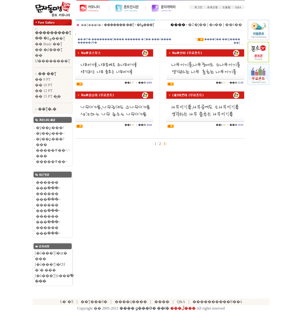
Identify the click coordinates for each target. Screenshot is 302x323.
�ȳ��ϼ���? (50, 139)
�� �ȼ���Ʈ (49, 50)
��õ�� (233, 25)
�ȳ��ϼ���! (50, 128)
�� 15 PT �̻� (48, 96)
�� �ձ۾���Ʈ (50, 38)
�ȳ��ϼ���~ (50, 133)
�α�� (215, 25)
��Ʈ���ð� (91, 25)
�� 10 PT (44, 85)
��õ (128, 82)
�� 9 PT (43, 79)
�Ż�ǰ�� (197, 25)
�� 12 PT (44, 91)
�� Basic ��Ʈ (49, 44)
